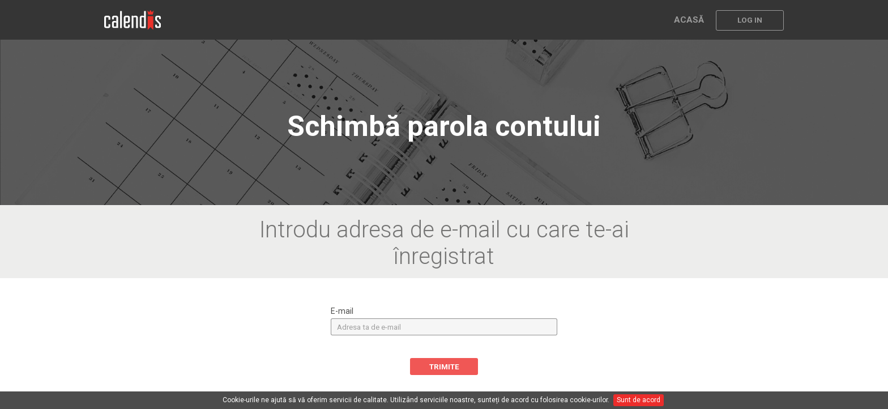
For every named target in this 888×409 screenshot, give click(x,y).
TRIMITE (444, 367)
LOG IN (749, 20)
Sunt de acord (638, 400)
